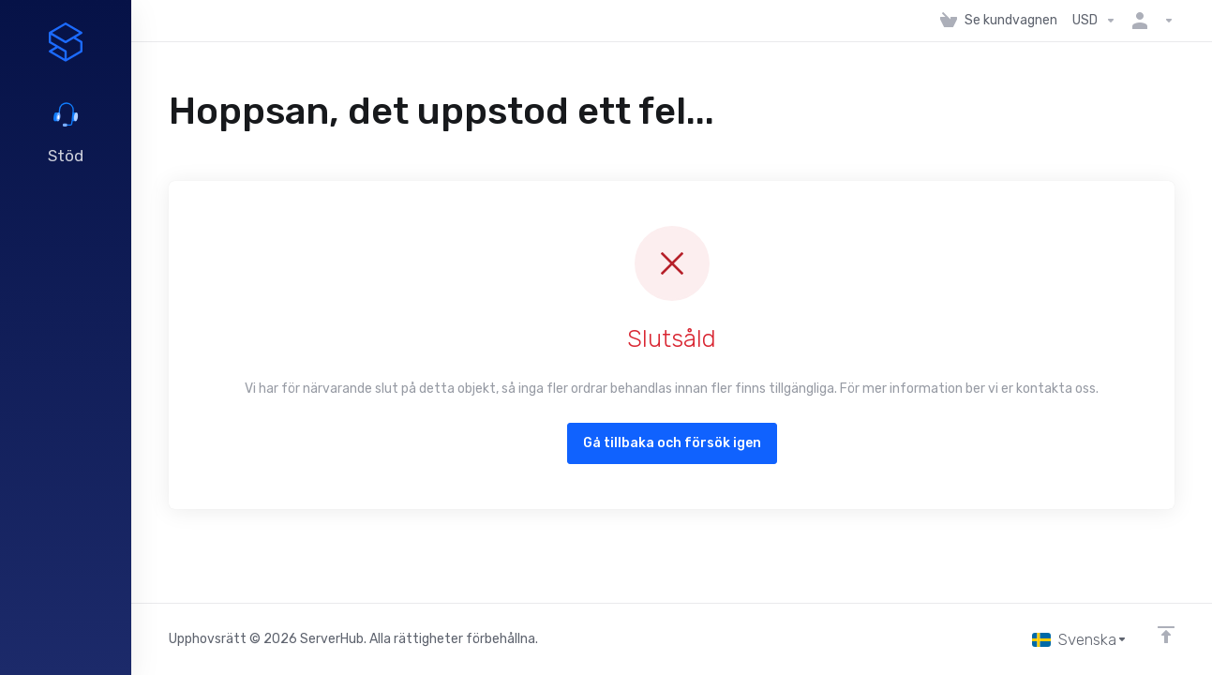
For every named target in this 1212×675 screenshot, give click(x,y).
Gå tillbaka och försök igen (672, 443)
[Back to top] (1166, 635)
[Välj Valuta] (1094, 21)
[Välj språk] (1080, 639)
